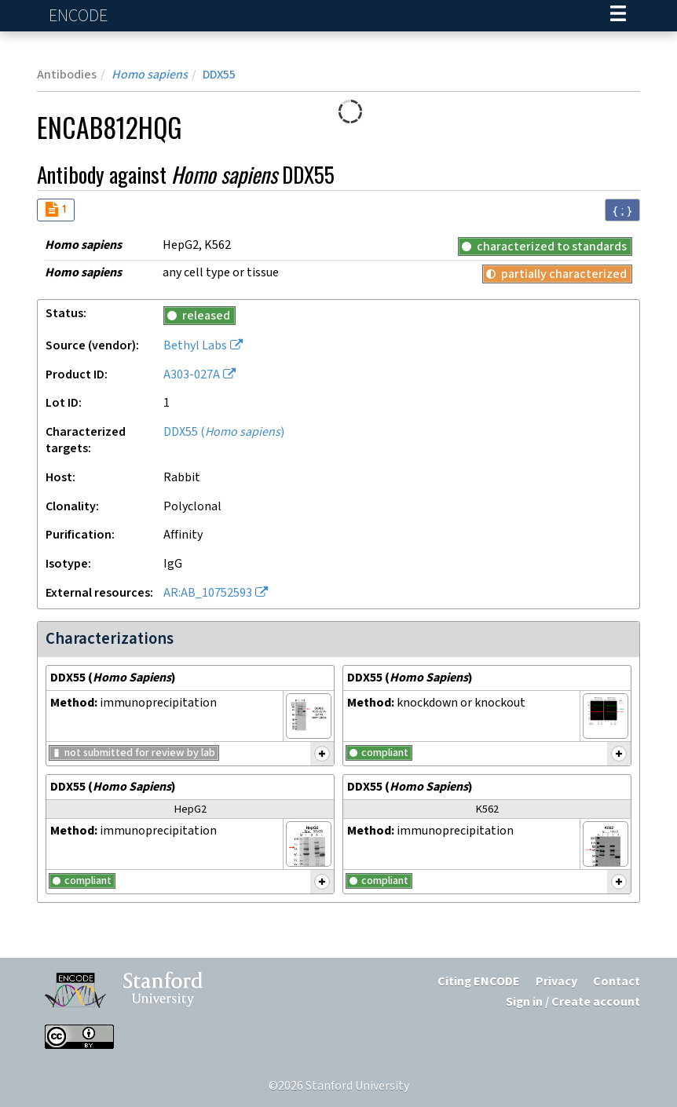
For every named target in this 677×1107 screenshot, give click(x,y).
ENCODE (80, 16)
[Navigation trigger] (618, 15)
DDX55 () (223, 432)
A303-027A (191, 375)
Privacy (556, 982)
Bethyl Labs (195, 346)
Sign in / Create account (573, 1002)
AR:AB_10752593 (207, 593)
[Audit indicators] (56, 210)
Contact (616, 982)
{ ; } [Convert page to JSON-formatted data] (622, 210)
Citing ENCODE (478, 982)
